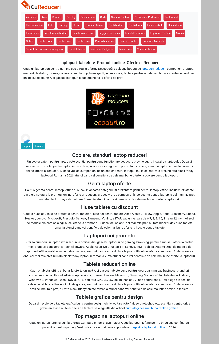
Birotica (56, 17)
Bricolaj (71, 17)
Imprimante (32, 33)
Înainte (39, 146)
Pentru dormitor (128, 41)
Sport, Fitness (77, 49)
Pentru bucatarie (104, 41)
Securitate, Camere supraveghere (45, 49)
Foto (50, 25)
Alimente (31, 17)
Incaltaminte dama (83, 33)
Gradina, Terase (94, 25)
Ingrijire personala (110, 33)
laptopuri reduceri (154, 68)
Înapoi (26, 146)
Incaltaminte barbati (55, 33)
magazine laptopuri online (147, 327)
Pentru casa (65, 41)
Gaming (63, 25)
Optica (29, 41)
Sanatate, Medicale (153, 41)
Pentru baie (83, 41)
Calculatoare (87, 17)
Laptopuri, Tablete (160, 33)
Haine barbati (155, 25)
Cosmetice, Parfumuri (147, 17)
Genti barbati (116, 25)
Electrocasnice (34, 25)
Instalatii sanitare (135, 33)
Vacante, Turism (146, 49)
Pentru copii (45, 41)
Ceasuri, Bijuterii (120, 17)
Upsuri (76, 25)
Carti (103, 17)
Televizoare (125, 49)
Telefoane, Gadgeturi (102, 49)
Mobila (180, 33)
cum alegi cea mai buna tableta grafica (152, 308)
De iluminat (171, 17)
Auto (44, 17)
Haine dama (175, 25)
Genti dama (135, 25)
